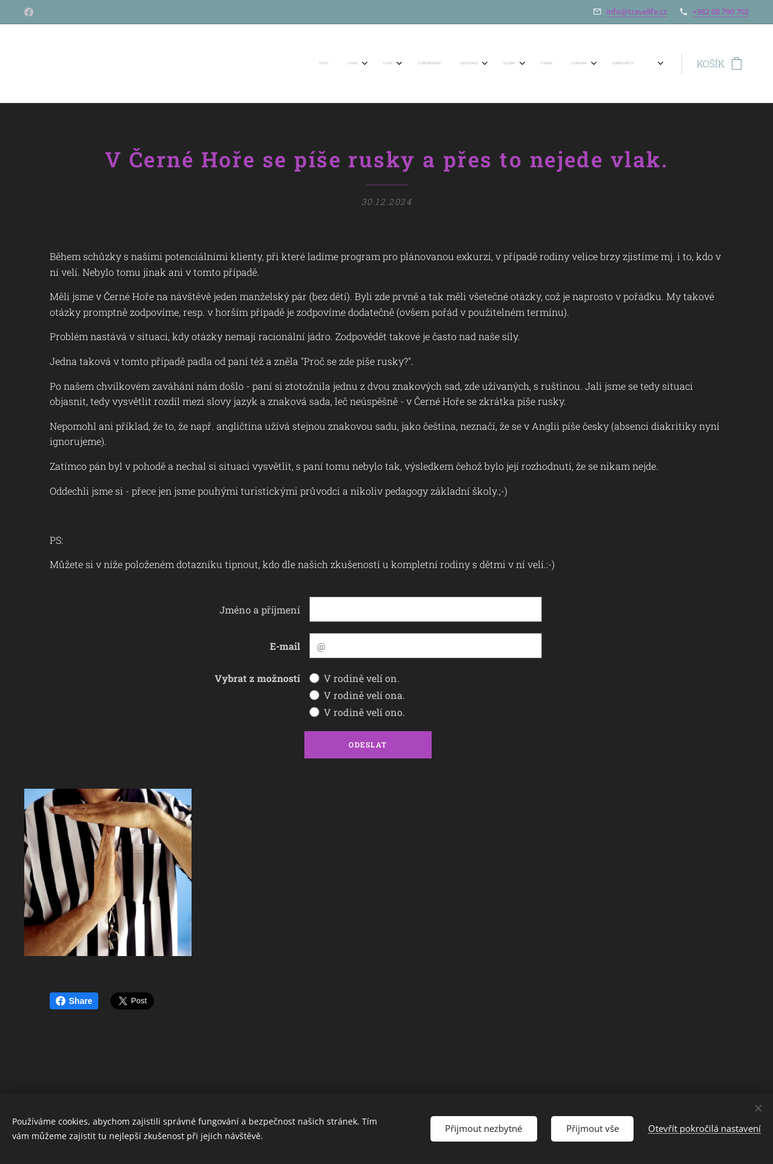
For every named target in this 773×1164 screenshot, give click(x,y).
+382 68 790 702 (720, 11)
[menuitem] (283, 63)
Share (74, 1001)
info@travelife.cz (636, 11)
